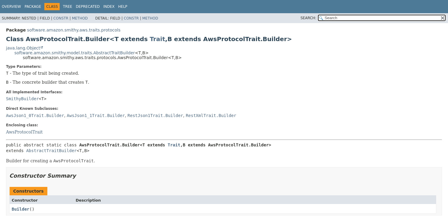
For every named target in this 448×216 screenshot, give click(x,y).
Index (109, 6)
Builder (20, 209)
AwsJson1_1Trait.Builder (96, 115)
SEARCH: (308, 18)
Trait (157, 39)
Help (122, 6)
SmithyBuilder (22, 98)
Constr (60, 18)
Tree (67, 6)
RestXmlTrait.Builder (211, 115)
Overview (11, 6)
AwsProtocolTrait (24, 132)
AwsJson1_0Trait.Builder (35, 115)
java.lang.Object (23, 48)
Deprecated (88, 6)
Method (80, 18)
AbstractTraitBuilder (51, 150)
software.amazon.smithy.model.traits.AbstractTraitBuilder (74, 52)
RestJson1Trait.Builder (155, 115)
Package (33, 6)
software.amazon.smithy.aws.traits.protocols (73, 30)
